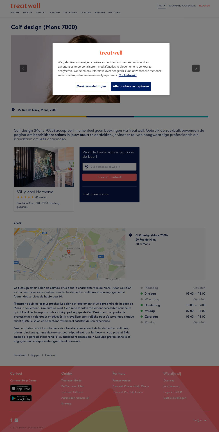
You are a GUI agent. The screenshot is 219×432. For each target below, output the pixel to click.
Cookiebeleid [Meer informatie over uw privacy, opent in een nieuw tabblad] (128, 75)
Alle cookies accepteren (131, 86)
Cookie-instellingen (91, 86)
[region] (111, 69)
